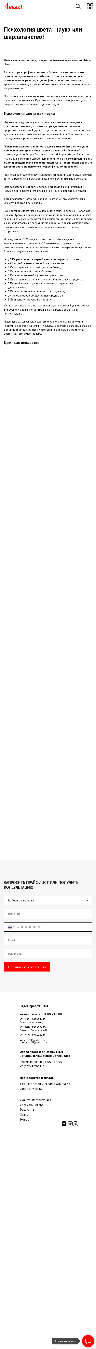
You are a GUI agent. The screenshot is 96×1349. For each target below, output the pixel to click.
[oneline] (48, 953)
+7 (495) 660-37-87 (33, 1019)
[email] (48, 940)
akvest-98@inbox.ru (34, 1042)
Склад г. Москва (31, 1089)
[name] (48, 914)
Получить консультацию (27, 967)
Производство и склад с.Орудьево (45, 1084)
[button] (90, 6)
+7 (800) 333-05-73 (33, 1027)
